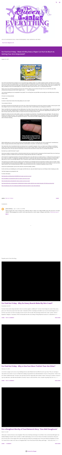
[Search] (56, 2)
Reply (7, 214)
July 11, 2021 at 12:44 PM (19, 208)
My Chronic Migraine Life (8, 42)
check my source (54, 212)
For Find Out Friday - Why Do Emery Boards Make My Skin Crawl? (27, 303)
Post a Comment (10, 317)
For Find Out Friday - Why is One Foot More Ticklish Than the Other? (28, 366)
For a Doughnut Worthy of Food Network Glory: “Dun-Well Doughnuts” (30, 429)
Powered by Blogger (31, 451)
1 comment (8, 443)
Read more (57, 317)
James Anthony (9, 208)
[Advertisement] (31, 244)
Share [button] (57, 198)
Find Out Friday (9, 198)
